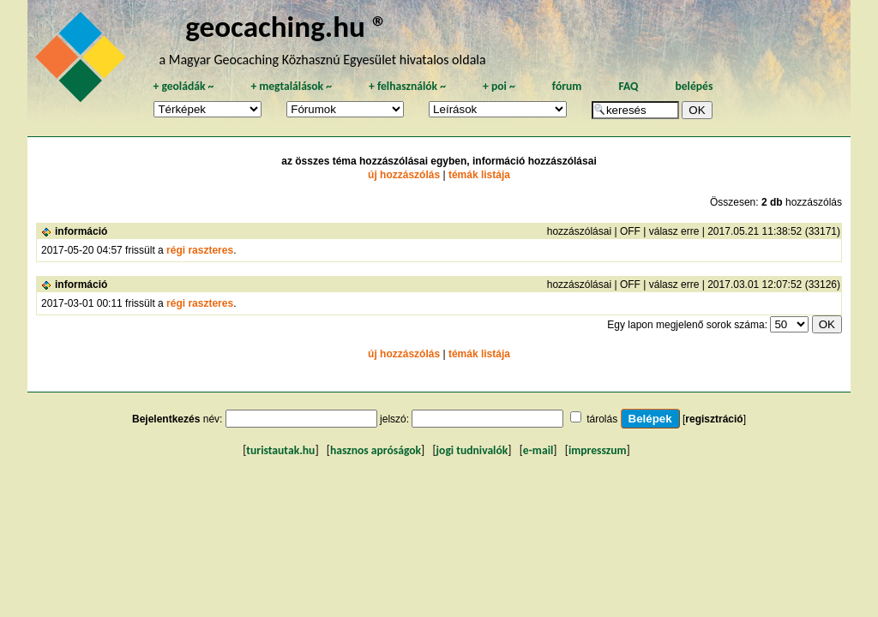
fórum (567, 86)
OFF (630, 231)
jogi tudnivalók (472, 450)
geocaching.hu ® (286, 26)
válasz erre (674, 231)
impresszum (597, 450)
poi (499, 86)
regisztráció (714, 419)
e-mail (538, 450)
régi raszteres (199, 250)
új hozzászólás (404, 175)
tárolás (601, 419)
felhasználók (407, 86)
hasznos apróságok (375, 450)
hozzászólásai (579, 231)
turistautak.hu (280, 450)
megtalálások (291, 86)
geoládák (183, 86)
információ (81, 231)
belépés (694, 86)
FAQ (628, 86)
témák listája (479, 175)
